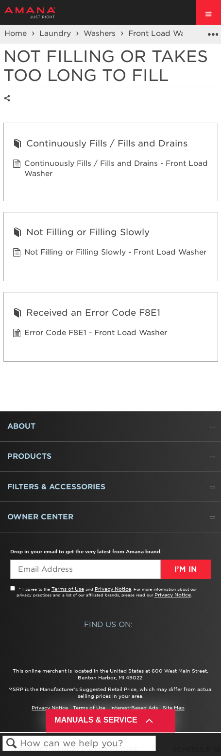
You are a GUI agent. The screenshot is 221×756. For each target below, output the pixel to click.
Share (9, 106)
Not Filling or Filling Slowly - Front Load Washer (109, 253)
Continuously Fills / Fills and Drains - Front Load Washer (110, 169)
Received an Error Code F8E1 (86, 314)
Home (16, 33)
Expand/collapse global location (212, 31)
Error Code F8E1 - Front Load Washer (90, 334)
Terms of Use (67, 589)
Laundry (56, 33)
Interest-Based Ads (134, 707)
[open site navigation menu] (208, 12)
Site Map (174, 707)
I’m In (185, 569)
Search (11, 743)
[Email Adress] (85, 569)
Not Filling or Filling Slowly (81, 233)
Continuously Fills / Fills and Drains (100, 144)
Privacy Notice (113, 589)
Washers (101, 33)
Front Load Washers (167, 33)
